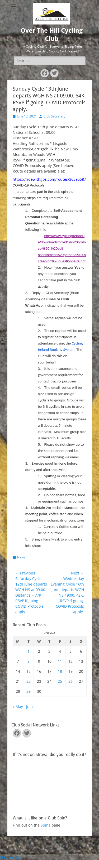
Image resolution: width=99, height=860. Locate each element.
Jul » (30, 706)
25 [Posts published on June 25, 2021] (60, 681)
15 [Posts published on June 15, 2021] (28, 671)
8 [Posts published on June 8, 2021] (28, 661)
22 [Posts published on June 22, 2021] (28, 681)
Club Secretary (54, 116)
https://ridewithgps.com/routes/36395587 (49, 179)
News (21, 557)
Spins (46, 825)
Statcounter (10, 857)
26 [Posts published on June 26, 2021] (70, 681)
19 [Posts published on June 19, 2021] (70, 671)
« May (18, 706)
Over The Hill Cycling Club (59, 841)
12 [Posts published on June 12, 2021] (70, 661)
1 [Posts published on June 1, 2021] (28, 651)
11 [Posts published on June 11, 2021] (60, 661)
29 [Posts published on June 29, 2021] (28, 691)
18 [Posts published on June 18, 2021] (60, 671)
